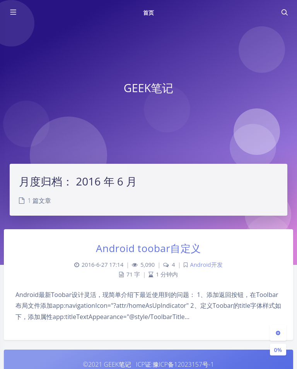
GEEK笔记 (117, 364)
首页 (148, 12)
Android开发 (206, 264)
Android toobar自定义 (148, 248)
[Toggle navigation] (284, 12)
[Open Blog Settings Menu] (278, 332)
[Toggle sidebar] (13, 12)
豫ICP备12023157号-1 (183, 364)
